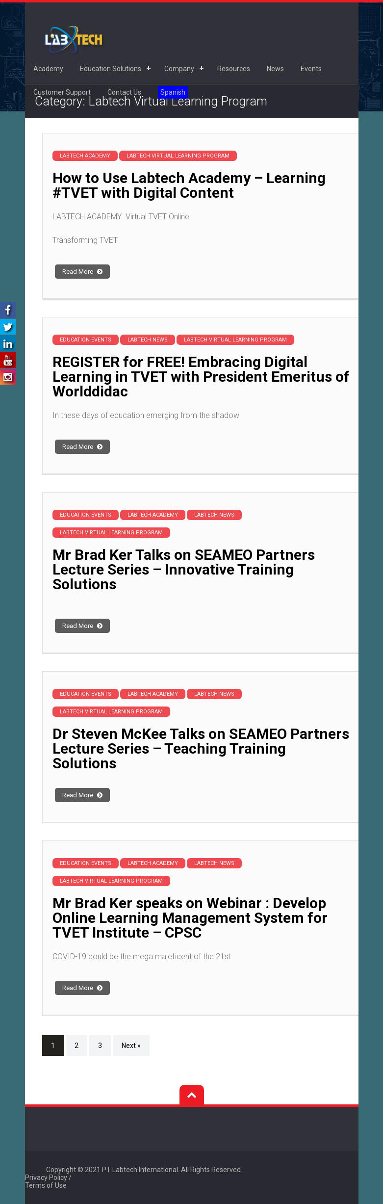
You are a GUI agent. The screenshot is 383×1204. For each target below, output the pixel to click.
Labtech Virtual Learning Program (178, 156)
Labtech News (148, 340)
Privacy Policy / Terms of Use (48, 1181)
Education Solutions (110, 69)
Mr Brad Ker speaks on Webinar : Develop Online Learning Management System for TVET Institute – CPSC (190, 917)
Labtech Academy (85, 156)
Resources (233, 69)
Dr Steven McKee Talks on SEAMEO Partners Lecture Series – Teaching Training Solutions (200, 748)
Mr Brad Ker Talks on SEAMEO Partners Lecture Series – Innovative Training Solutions (183, 569)
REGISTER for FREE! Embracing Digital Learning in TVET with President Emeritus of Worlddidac (201, 376)
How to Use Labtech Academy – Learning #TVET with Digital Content (189, 185)
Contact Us (124, 92)
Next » (131, 1045)
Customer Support (62, 92)
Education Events (85, 340)
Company (179, 69)
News (275, 69)
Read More (82, 271)
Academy (48, 69)
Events (311, 69)
